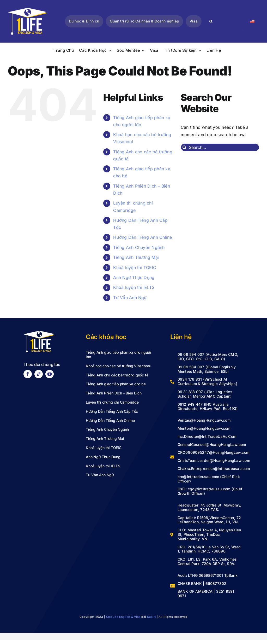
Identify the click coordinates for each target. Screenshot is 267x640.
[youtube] (49, 374)
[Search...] (220, 147)
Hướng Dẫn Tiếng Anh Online (142, 237)
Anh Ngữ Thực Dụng (133, 277)
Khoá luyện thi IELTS (133, 287)
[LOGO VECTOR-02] (27, 10)
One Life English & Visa (123, 617)
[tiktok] (38, 374)
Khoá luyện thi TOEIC (134, 267)
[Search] (211, 21)
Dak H (151, 617)
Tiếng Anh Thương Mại (136, 257)
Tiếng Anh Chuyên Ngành (139, 247)
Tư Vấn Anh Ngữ (130, 297)
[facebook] (27, 374)
